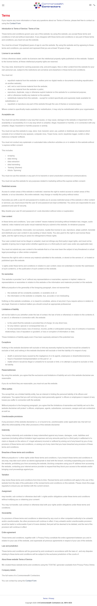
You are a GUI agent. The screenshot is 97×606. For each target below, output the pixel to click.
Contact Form (15, 23)
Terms (45, 598)
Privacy (51, 598)
